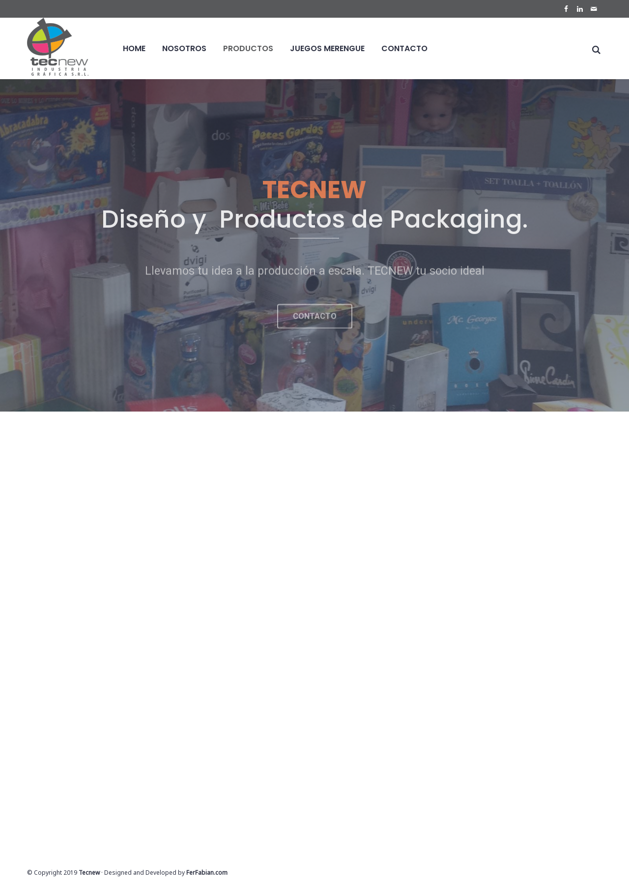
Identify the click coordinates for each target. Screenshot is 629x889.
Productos (248, 48)
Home (134, 48)
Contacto (404, 48)
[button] (314, 324)
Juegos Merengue (327, 48)
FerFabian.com (207, 872)
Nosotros (184, 48)
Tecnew (89, 872)
